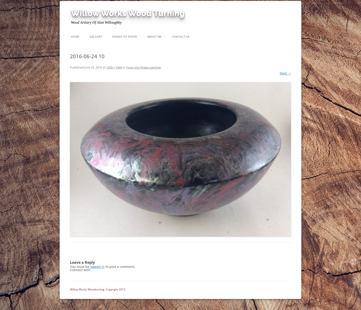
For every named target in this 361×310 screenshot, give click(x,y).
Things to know (124, 37)
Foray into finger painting (143, 67)
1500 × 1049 (114, 67)
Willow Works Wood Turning (128, 13)
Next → (285, 73)
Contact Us (180, 37)
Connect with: (80, 270)
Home (75, 37)
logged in (97, 266)
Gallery (96, 37)
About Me (154, 37)
